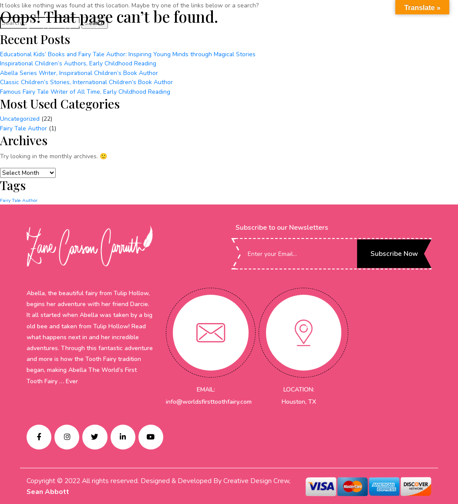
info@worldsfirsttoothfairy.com (208, 400)
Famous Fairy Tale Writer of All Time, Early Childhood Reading (86, 91)
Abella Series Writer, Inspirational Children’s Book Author (79, 72)
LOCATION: (298, 388)
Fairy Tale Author (24, 127)
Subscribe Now (393, 252)
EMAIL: (206, 388)
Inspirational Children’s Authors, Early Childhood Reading (79, 63)
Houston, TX (299, 400)
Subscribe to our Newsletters (282, 226)
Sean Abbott (48, 491)
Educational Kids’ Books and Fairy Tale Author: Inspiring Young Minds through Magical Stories (129, 54)
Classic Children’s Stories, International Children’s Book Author (87, 82)
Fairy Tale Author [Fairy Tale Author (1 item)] (18, 198)
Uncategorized (20, 117)
